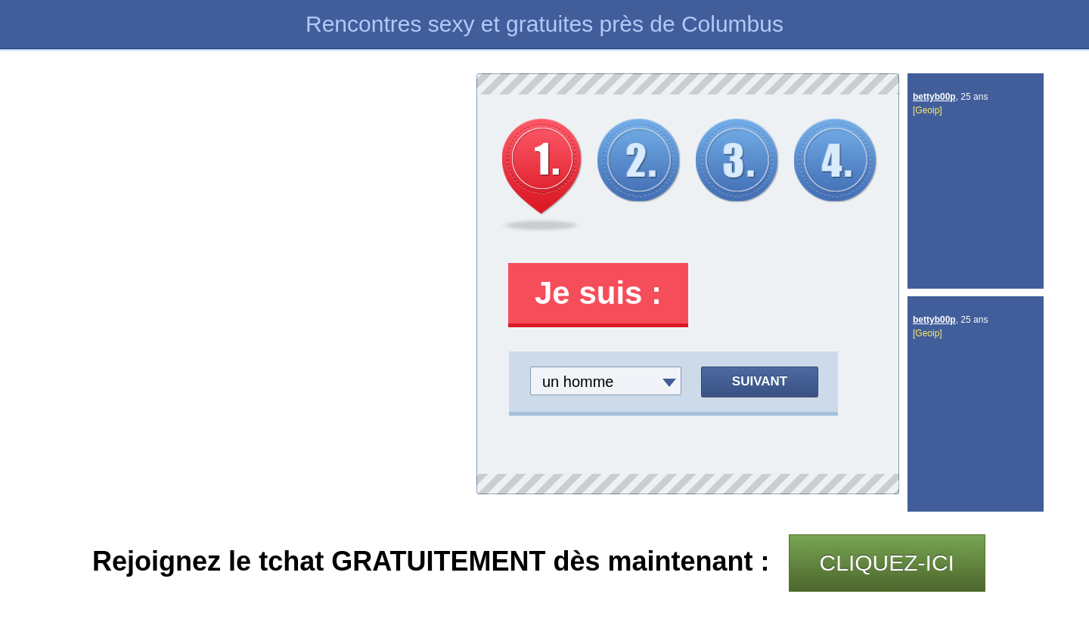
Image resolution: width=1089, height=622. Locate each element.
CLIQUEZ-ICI (887, 562)
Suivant (759, 381)
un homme (578, 381)
